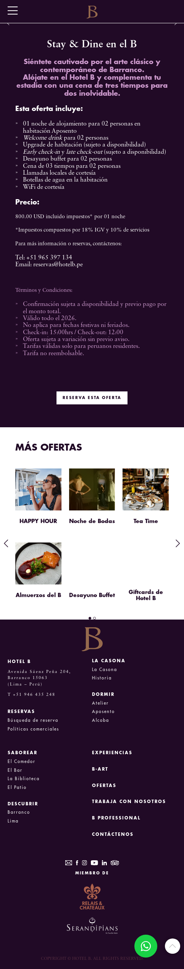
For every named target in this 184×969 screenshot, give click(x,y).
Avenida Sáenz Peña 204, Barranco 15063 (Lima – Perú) (39, 678)
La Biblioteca (24, 779)
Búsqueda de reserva (33, 720)
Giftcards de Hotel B (146, 595)
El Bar (15, 770)
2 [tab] (94, 618)
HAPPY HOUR (38, 521)
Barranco (19, 812)
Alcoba (100, 720)
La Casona (104, 670)
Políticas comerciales (33, 729)
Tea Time (146, 521)
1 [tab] (90, 618)
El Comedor (22, 762)
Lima (13, 821)
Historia (102, 678)
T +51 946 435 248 (31, 695)
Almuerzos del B (38, 595)
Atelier (100, 703)
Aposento (103, 712)
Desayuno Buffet (92, 595)
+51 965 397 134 (49, 258)
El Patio (17, 788)
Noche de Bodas (92, 521)
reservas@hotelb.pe (58, 265)
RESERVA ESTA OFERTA (92, 398)
